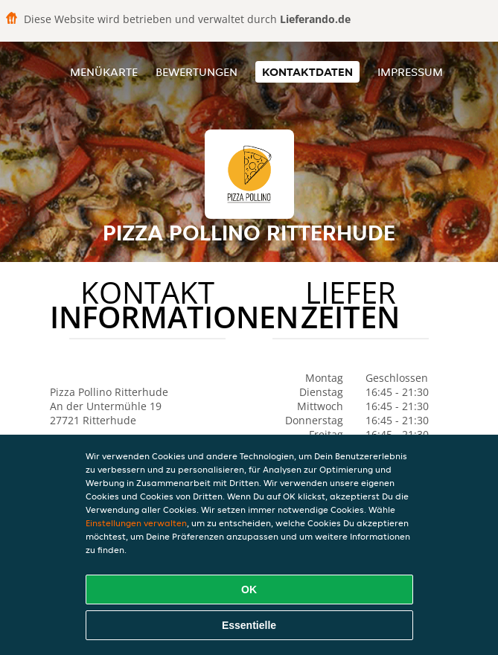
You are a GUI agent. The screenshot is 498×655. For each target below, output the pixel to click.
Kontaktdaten (307, 72)
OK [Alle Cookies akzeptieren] (249, 589)
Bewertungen (196, 72)
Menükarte (104, 72)
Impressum (410, 72)
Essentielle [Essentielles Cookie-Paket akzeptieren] (249, 625)
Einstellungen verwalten (136, 522)
